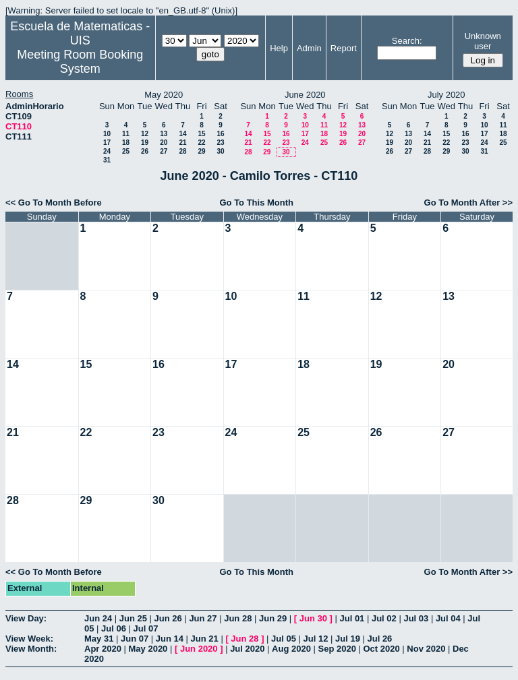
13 (163, 133)
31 (107, 160)
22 (201, 142)
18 (126, 142)
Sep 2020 (337, 649)
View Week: (29, 638)
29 (201, 151)
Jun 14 (169, 638)
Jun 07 (134, 638)
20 (163, 142)
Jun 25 (133, 618)
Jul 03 (415, 618)
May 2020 (148, 649)
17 (107, 142)
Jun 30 (313, 618)
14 (182, 133)
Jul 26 (379, 638)
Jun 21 (205, 638)
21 (182, 142)
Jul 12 (316, 638)
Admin (309, 48)
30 (220, 151)
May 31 (98, 638)
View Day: (26, 618)
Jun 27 (203, 618)
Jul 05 (283, 638)
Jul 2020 (247, 649)
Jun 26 (168, 618)
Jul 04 (448, 618)
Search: (407, 41)
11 (126, 133)
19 (144, 142)
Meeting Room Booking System (80, 61)
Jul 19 (347, 638)
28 (182, 151)
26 (144, 151)
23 (220, 142)
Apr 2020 (102, 649)
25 (126, 151)
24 (107, 151)
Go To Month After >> (468, 202)
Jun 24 (98, 618)
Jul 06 (113, 628)
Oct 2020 (381, 649)
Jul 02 (384, 618)
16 (220, 133)
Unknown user (483, 41)
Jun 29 (273, 618)
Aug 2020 (291, 649)
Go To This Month (256, 202)
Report (343, 48)
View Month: (31, 649)
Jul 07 (146, 628)
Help (279, 48)
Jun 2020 (199, 649)
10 (107, 133)
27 (163, 151)
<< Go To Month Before (53, 202)
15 (201, 133)
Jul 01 (351, 618)
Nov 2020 (426, 649)
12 (144, 133)
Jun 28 (238, 618)
